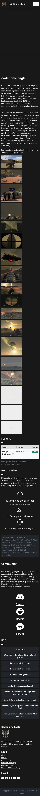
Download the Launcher (21, 500)
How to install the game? (20, 663)
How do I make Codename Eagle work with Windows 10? (20, 692)
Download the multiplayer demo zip (19, 504)
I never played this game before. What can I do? (20, 706)
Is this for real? (20, 649)
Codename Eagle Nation (13, 152)
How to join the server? (20, 669)
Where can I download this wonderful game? (20, 656)
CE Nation (5, 755)
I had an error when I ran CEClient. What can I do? (20, 715)
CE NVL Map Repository (10, 768)
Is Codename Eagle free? (20, 674)
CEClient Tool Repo (8, 763)
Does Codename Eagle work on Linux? (20, 700)
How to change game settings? (20, 686)
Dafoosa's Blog (7, 760)
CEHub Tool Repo (8, 765)
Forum (4, 758)
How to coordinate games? (20, 680)
